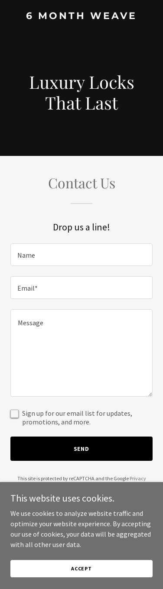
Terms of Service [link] (86, 486)
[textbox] (81, 254)
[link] (81, 16)
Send (82, 449)
